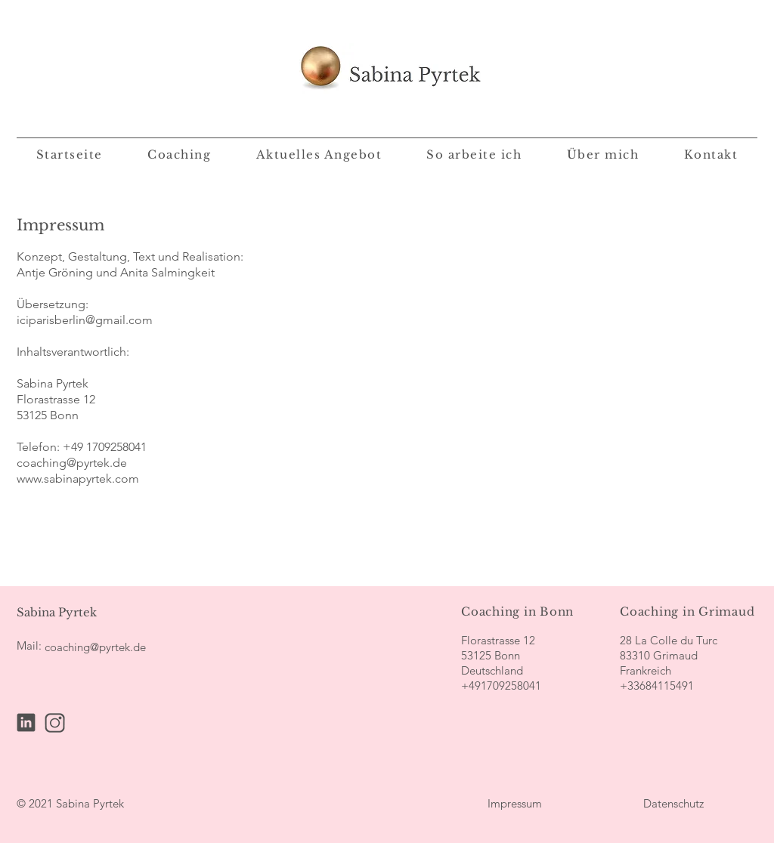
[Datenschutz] (673, 803)
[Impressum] (514, 803)
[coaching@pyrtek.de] (95, 647)
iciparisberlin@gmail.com (85, 320)
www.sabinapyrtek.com (78, 478)
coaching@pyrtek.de (72, 462)
